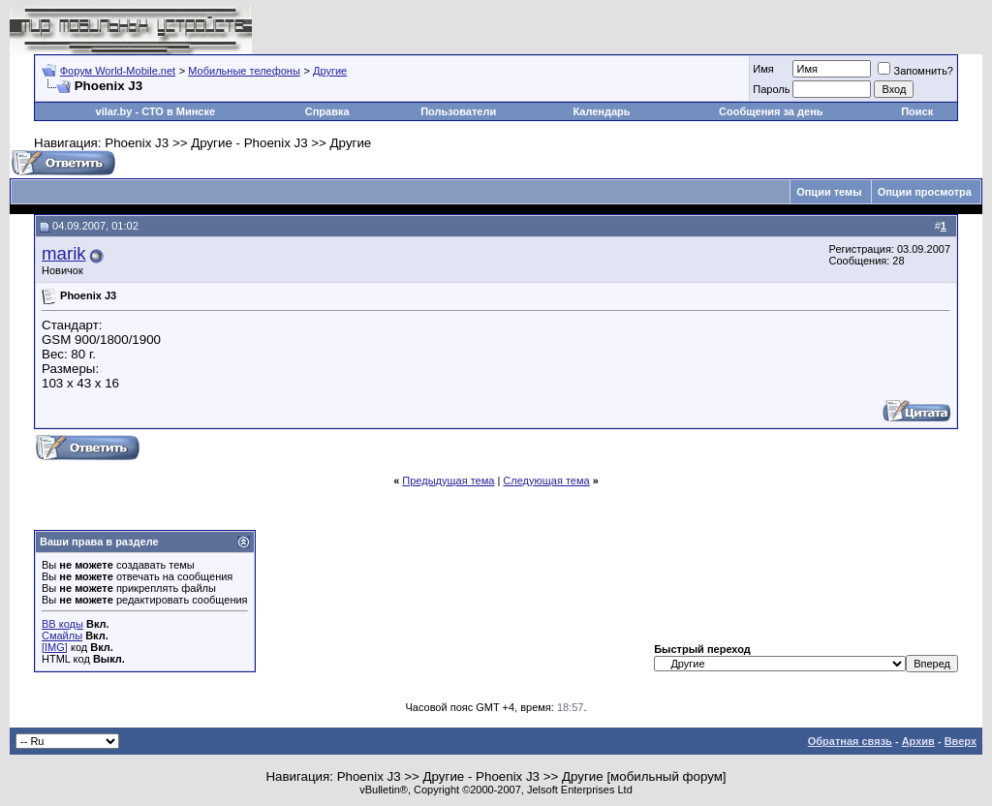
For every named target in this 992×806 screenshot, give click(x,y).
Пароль (771, 89)
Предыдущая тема (448, 480)
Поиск (917, 111)
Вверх (960, 741)
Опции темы (828, 192)
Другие (330, 71)
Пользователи (458, 111)
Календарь (601, 111)
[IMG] (55, 647)
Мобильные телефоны (244, 71)
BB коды (62, 624)
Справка (327, 111)
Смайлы (62, 635)
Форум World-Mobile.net (117, 71)
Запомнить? (915, 71)
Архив (918, 741)
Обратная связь (850, 741)
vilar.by (114, 111)
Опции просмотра (925, 192)
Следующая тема (546, 480)
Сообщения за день (770, 111)
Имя (763, 69)
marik (64, 253)
